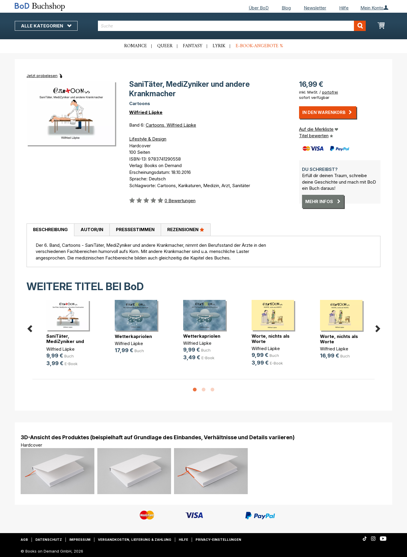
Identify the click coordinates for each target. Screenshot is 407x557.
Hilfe (344, 8)
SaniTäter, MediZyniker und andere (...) (65, 341)
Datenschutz (48, 540)
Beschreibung (50, 229)
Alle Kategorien (46, 26)
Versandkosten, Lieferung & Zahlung (134, 540)
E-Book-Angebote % (259, 46)
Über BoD (259, 8)
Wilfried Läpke (146, 112)
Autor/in (92, 229)
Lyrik (219, 46)
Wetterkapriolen (133, 336)
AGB (24, 540)
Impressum (80, 540)
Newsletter (315, 8)
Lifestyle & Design (147, 139)
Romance (135, 46)
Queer (165, 46)
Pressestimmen (135, 229)
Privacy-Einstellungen (218, 540)
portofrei (330, 92)
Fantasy (192, 46)
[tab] (50, 229)
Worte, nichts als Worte (271, 338)
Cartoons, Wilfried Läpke (171, 125)
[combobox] (232, 26)
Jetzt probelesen (42, 75)
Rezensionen (185, 229)
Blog (286, 8)
